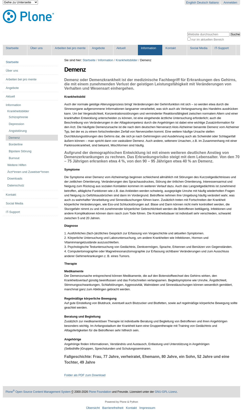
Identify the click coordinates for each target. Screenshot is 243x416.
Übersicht (93, 408)
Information (148, 48)
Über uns (36, 48)
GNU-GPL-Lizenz (166, 391)
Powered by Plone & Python (121, 401)
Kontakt (170, 48)
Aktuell (121, 48)
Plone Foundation (100, 391)
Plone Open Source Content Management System (38, 391)
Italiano (214, 2)
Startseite (12, 48)
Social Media (198, 48)
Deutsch (202, 2)
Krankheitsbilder (127, 60)
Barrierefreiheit (112, 408)
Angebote (98, 48)
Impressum (147, 408)
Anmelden (230, 2)
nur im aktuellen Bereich (207, 39)
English (191, 2)
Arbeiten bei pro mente (70, 48)
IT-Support (222, 48)
